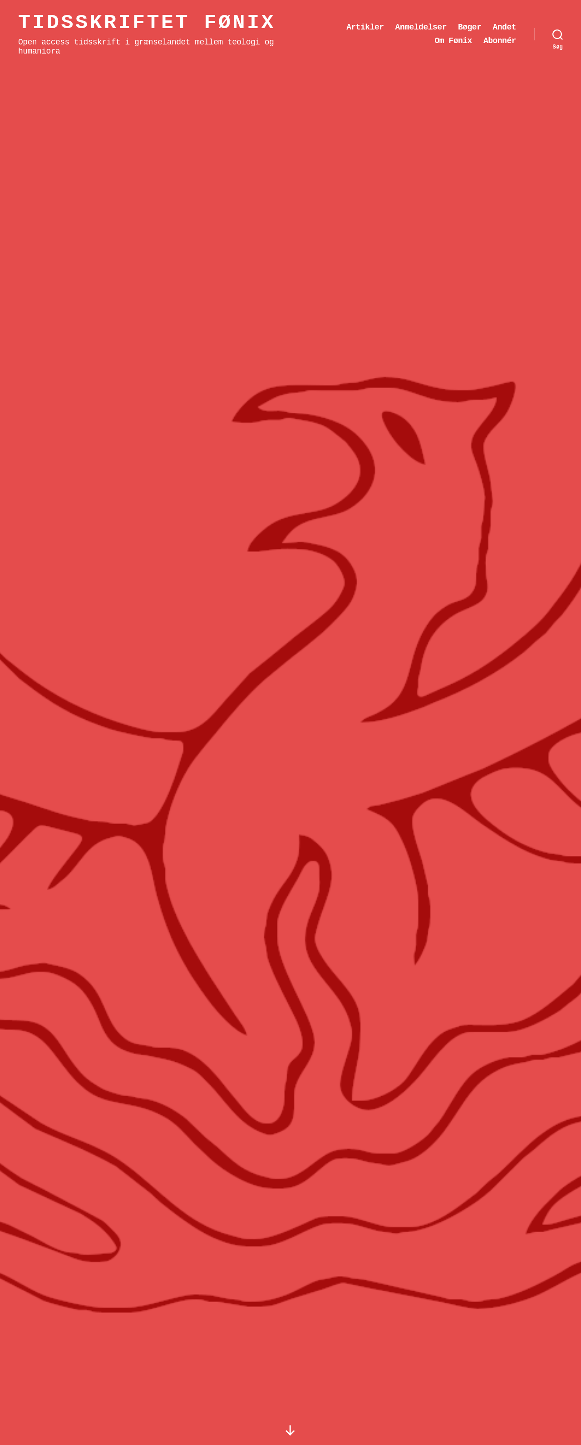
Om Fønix (453, 40)
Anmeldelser (421, 27)
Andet (504, 27)
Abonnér (499, 40)
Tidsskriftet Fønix (147, 23)
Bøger (470, 27)
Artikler (365, 27)
